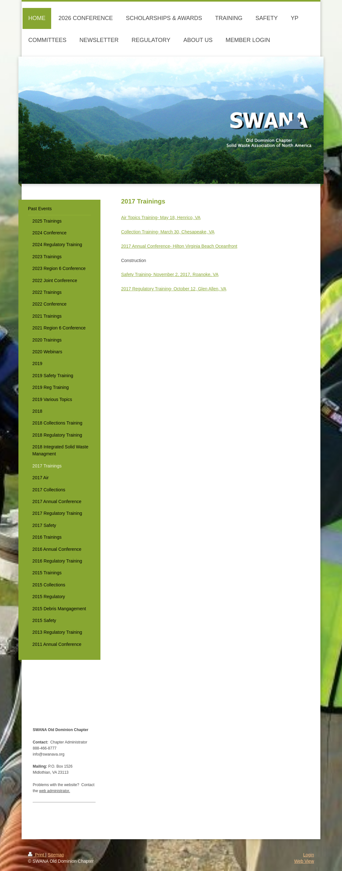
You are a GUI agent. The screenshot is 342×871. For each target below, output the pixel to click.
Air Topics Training (139, 217)
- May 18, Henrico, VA (179, 217)
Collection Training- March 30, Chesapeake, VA (168, 231)
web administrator (54, 791)
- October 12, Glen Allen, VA (198, 288)
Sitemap (56, 854)
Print (36, 854)
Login (308, 854)
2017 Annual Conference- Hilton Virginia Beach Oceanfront (179, 246)
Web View (304, 861)
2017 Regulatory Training (146, 288)
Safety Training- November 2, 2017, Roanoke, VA (169, 274)
